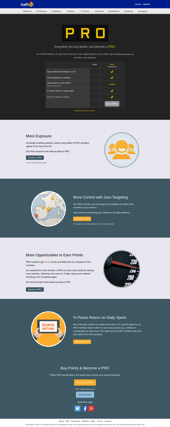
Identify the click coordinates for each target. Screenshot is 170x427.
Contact (107, 421)
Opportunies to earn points (59, 83)
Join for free (85, 394)
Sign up (146, 4)
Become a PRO (34, 158)
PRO (68, 421)
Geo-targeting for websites (59, 78)
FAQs (93, 421)
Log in (138, 4)
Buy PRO (112, 103)
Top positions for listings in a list (61, 72)
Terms (100, 421)
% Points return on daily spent (60, 91)
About (61, 421)
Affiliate (85, 421)
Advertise (75, 421)
